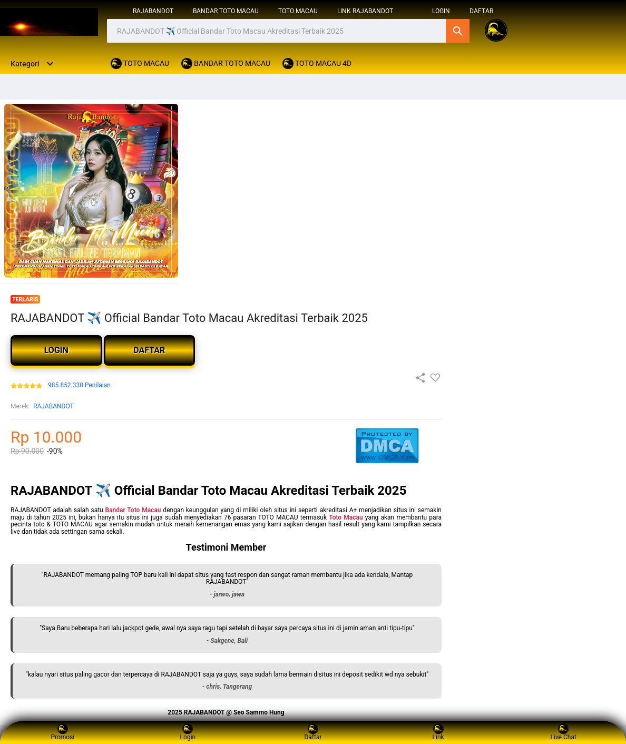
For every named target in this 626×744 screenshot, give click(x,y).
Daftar (312, 732)
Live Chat (563, 732)
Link (438, 732)
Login (188, 732)
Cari (458, 31)
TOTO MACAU (298, 11)
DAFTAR (481, 11)
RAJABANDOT (153, 11)
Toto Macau (346, 517)
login (441, 11)
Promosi (62, 732)
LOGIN (56, 350)
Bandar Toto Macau (133, 510)
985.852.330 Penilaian (79, 385)
